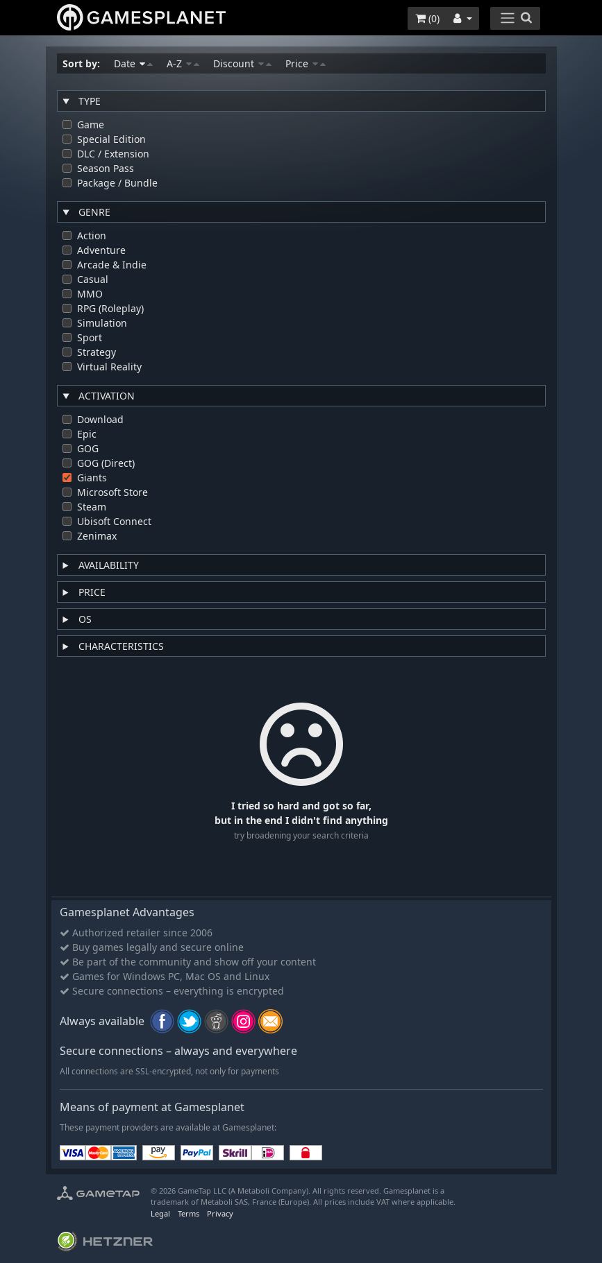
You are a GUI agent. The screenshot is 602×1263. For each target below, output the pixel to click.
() (427, 18)
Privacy (220, 1213)
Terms (188, 1213)
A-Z (183, 63)
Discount (242, 63)
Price (305, 63)
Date (133, 63)
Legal (160, 1213)
